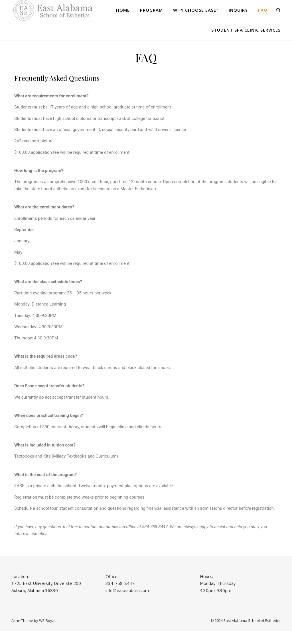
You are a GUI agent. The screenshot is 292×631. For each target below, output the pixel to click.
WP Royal (47, 620)
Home (123, 10)
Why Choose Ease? (195, 10)
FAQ (262, 10)
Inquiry (238, 10)
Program (151, 10)
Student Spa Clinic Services (246, 30)
